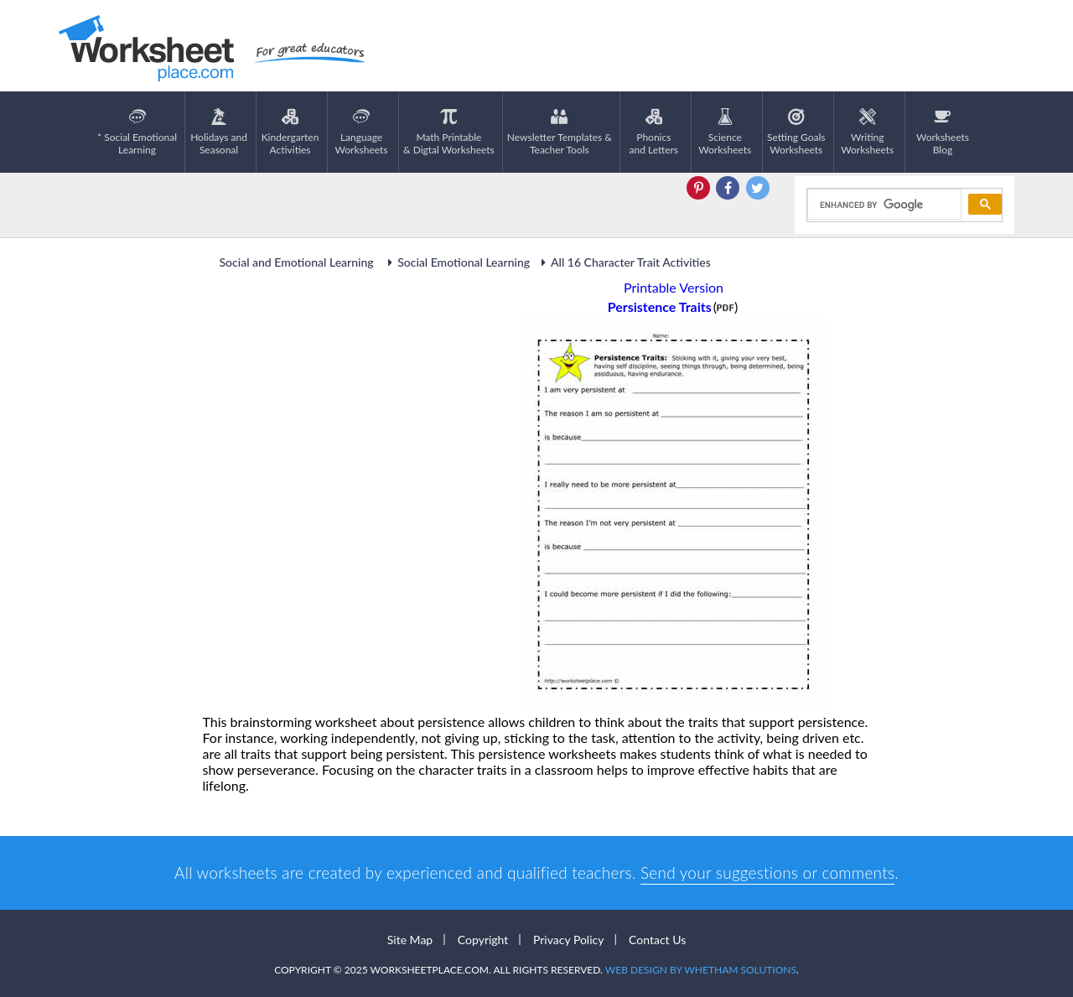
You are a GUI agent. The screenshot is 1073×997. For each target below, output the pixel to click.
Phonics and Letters (654, 132)
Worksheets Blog (942, 132)
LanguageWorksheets (361, 132)
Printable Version (673, 287)
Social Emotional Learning (456, 262)
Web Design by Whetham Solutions (700, 969)
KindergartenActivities (290, 132)
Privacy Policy (568, 939)
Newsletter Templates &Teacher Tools (559, 132)
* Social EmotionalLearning (137, 132)
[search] (883, 204)
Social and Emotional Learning (298, 262)
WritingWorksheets (867, 132)
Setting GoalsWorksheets (796, 132)
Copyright (483, 939)
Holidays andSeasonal (218, 132)
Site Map (410, 939)
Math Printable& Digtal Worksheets (449, 132)
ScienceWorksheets (724, 132)
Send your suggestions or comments (767, 872)
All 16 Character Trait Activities (623, 262)
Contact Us (657, 939)
